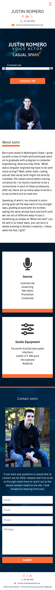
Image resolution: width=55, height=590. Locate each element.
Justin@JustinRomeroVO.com (27, 25)
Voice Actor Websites (44, 587)
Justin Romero (27, 11)
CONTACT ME (27, 81)
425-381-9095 (27, 21)
